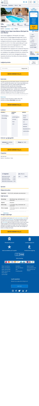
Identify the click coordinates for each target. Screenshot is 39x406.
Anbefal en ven (34, 58)
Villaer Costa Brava (6, 266)
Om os (16, 5)
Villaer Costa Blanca (6, 267)
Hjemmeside (4, 5)
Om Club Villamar (19, 267)
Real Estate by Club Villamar (31, 270)
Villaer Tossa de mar (6, 271)
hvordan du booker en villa (20, 218)
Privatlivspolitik (19, 271)
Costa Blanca (7, 28)
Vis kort (35, 31)
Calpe (12, 28)
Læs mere (19, 286)
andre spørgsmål (9, 219)
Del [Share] (8, 25)
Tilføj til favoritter (34, 62)
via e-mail (5, 222)
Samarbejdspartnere (31, 267)
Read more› (3, 97)
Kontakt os (11, 5)
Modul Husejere (30, 266)
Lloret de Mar (4, 274)
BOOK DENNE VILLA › (15, 74)
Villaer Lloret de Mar (6, 269)
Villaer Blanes (4, 272)
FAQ (20, 5)
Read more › (6, 213)
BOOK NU (33, 27)
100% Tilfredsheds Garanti (32, 36)
